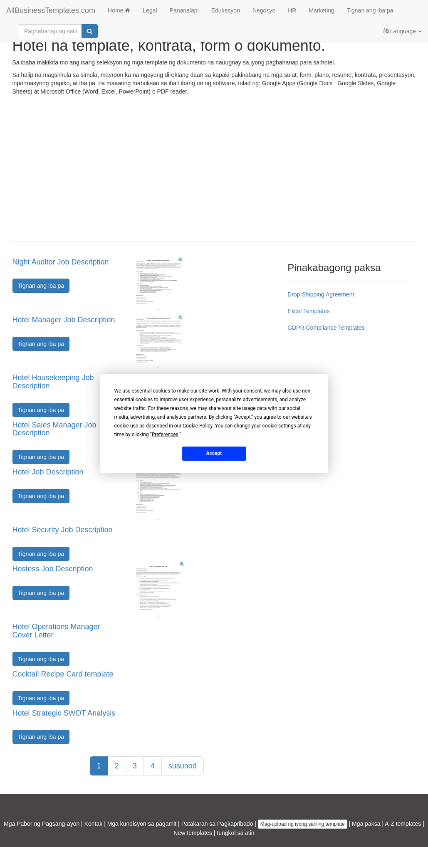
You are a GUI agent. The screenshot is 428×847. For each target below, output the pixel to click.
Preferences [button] (165, 434)
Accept (214, 453)
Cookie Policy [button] (197, 425)
